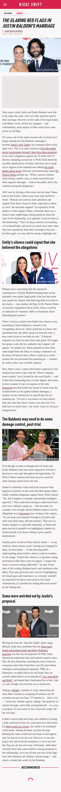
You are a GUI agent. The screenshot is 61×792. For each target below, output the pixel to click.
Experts (19, 13)
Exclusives (8, 13)
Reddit (15, 690)
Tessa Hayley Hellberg (13, 31)
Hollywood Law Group (17, 726)
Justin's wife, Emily (20, 144)
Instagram (7, 387)
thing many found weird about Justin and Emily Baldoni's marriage (27, 650)
